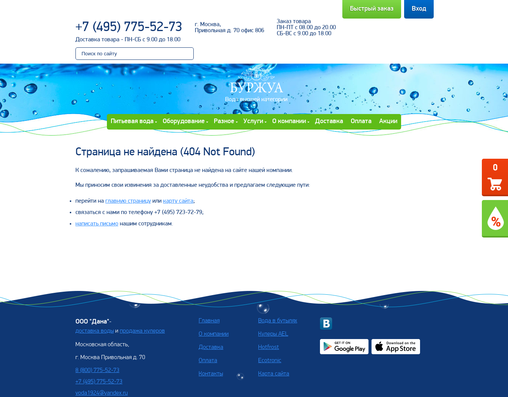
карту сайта (178, 201)
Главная (209, 321)
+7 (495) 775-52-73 (128, 27)
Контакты (211, 374)
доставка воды (94, 331)
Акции (388, 121)
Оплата (361, 121)
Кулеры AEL (273, 334)
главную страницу (128, 201)
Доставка (329, 121)
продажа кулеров (142, 331)
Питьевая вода (132, 121)
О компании (289, 121)
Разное (224, 121)
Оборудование (184, 121)
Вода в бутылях (277, 321)
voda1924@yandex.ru (101, 393)
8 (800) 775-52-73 (97, 370)
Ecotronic (269, 361)
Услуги (253, 121)
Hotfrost (268, 347)
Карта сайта (273, 374)
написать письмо (96, 224)
